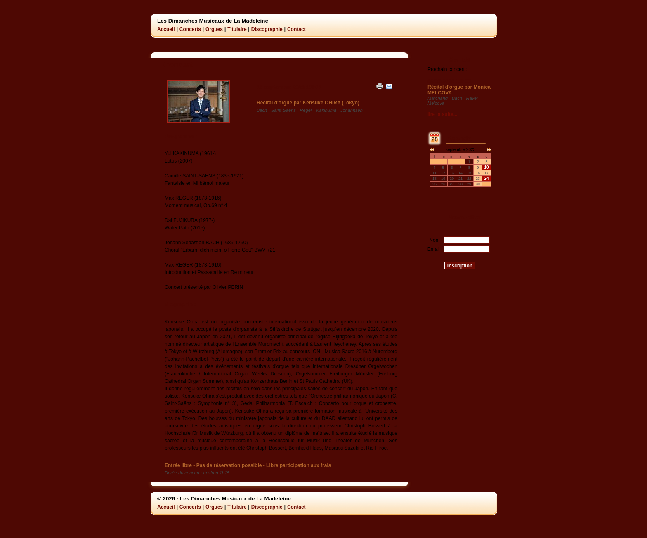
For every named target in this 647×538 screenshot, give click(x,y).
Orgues (214, 29)
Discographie (267, 29)
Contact (296, 29)
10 (486, 167)
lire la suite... (442, 114)
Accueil (166, 29)
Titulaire (236, 29)
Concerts (190, 29)
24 (486, 178)
